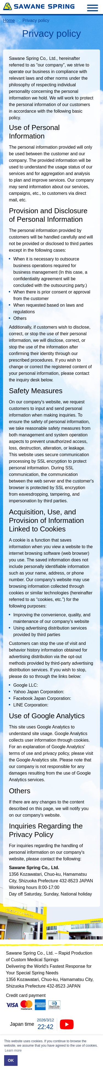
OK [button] (11, 1060)
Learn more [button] (13, 1050)
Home (9, 20)
